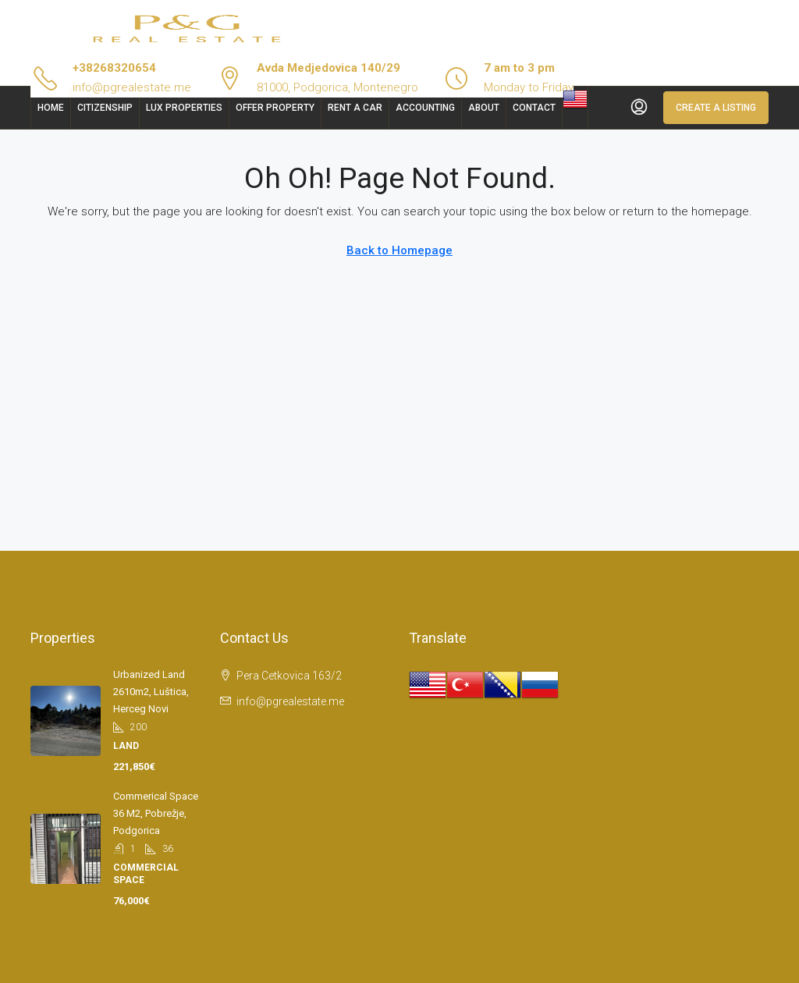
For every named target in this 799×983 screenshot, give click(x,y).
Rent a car (355, 107)
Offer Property (275, 107)
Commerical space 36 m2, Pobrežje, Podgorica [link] (155, 813)
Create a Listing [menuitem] (716, 107)
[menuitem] (639, 107)
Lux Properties (184, 107)
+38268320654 (114, 68)
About (483, 107)
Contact (534, 107)
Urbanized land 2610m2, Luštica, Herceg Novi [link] (151, 692)
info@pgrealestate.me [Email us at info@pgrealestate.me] (290, 701)
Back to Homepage (399, 250)
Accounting (425, 107)
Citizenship (105, 107)
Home (50, 107)
